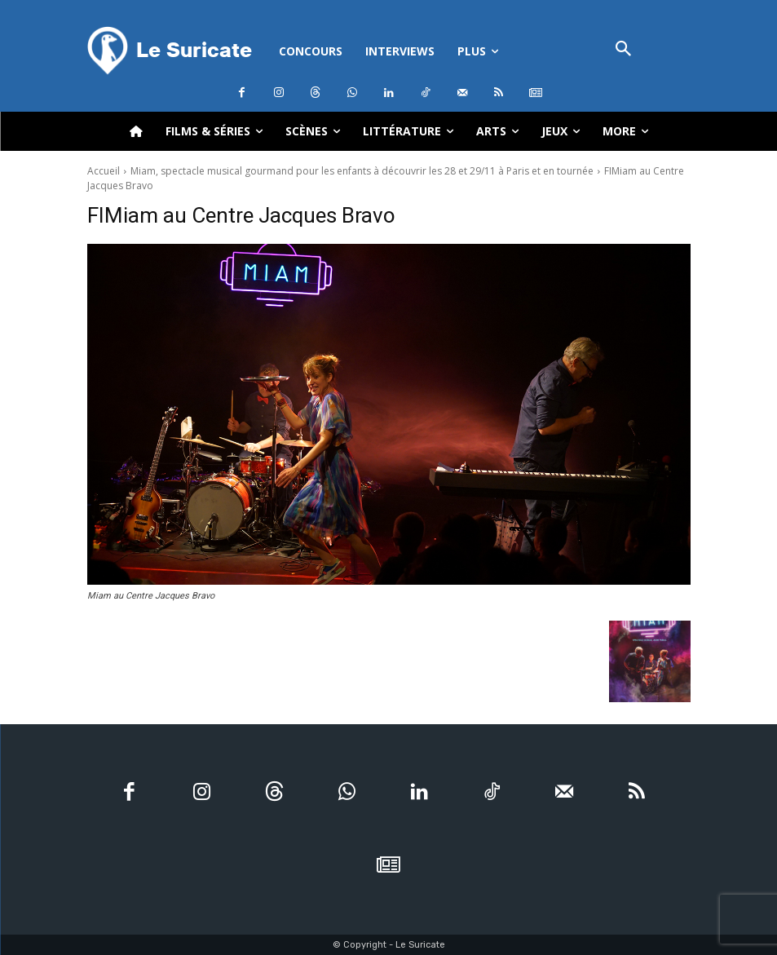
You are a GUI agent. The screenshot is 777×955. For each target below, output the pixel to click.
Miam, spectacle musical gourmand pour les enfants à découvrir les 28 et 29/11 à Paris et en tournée (362, 171)
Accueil (103, 171)
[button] (624, 50)
